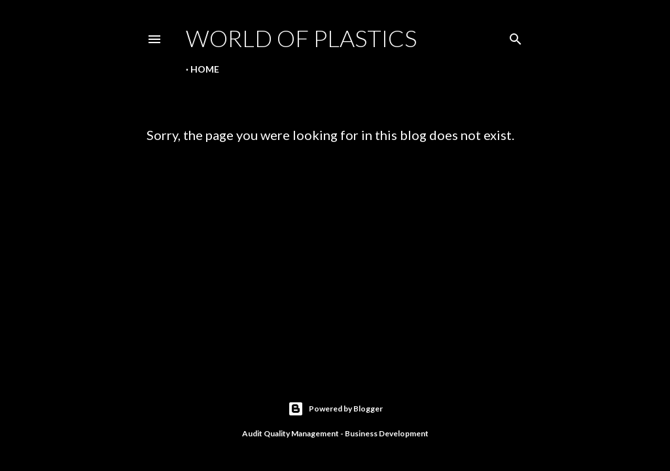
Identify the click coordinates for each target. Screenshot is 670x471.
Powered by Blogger (335, 409)
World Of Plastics (301, 38)
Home (204, 69)
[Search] (515, 36)
